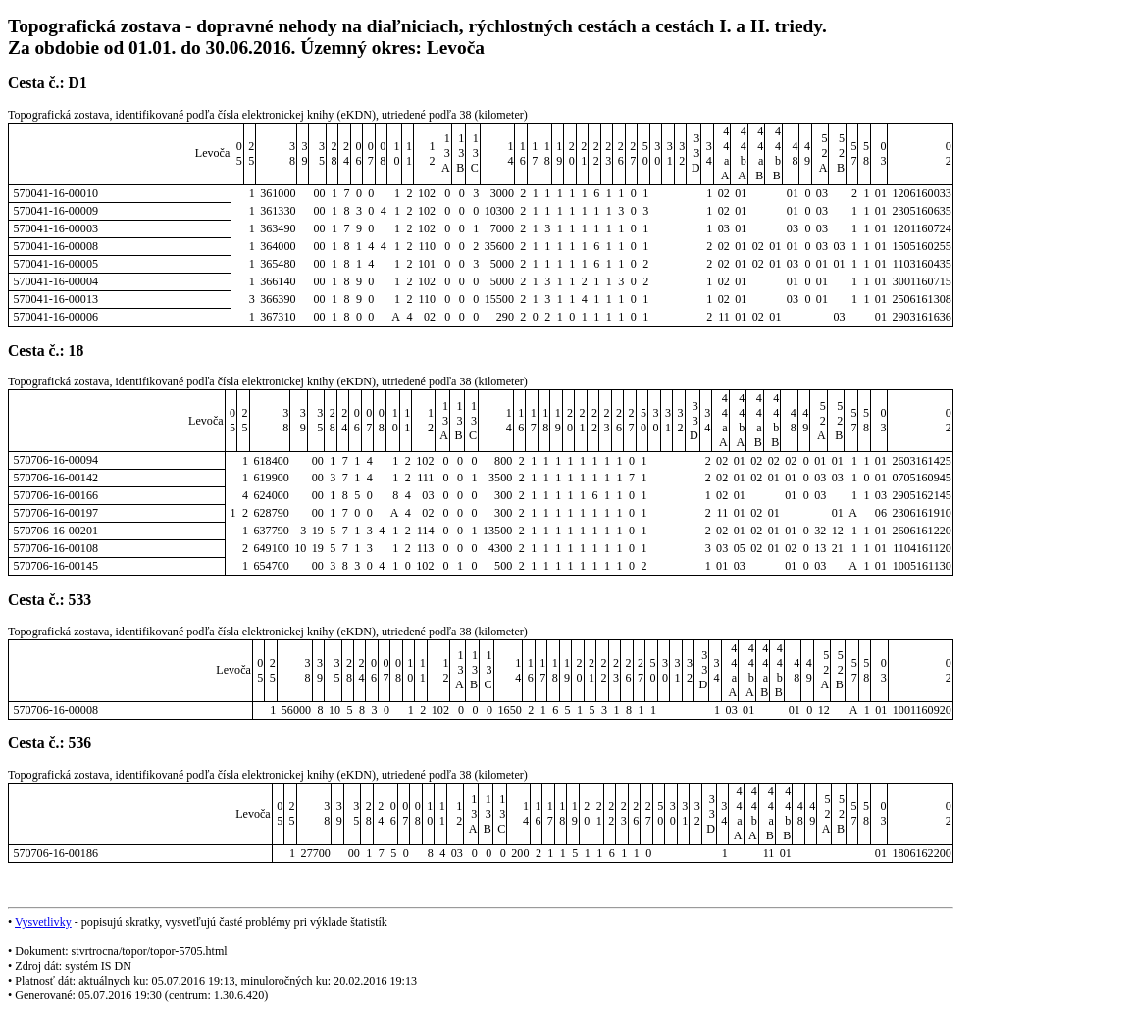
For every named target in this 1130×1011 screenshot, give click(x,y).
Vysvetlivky (43, 922)
